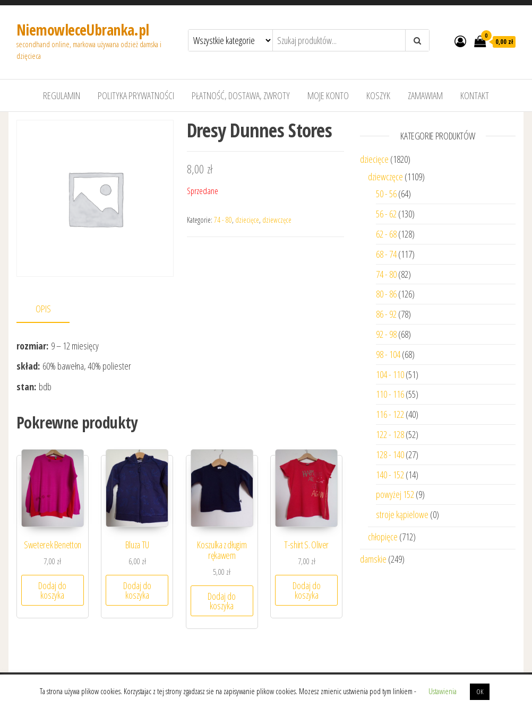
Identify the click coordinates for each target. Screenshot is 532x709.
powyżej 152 (395, 494)
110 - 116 (390, 394)
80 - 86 (386, 293)
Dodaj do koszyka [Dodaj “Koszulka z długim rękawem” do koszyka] (222, 601)
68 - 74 (386, 254)
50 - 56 (386, 193)
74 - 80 (223, 220)
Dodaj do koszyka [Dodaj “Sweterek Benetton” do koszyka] (52, 590)
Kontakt (474, 95)
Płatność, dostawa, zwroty (241, 95)
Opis (43, 308)
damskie (373, 559)
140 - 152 (390, 474)
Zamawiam (425, 95)
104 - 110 (390, 374)
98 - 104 (388, 354)
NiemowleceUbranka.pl (82, 30)
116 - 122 (390, 414)
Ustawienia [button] (442, 691)
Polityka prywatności (136, 95)
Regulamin (61, 95)
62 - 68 (386, 233)
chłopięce (383, 536)
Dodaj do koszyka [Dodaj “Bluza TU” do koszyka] (137, 590)
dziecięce (247, 220)
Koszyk (378, 95)
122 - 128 (390, 434)
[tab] (50, 309)
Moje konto (328, 95)
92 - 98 (386, 334)
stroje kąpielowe (402, 514)
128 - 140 (390, 454)
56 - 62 (386, 213)
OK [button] (479, 691)
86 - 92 (386, 314)
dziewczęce (276, 220)
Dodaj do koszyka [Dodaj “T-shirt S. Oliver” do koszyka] (307, 590)
